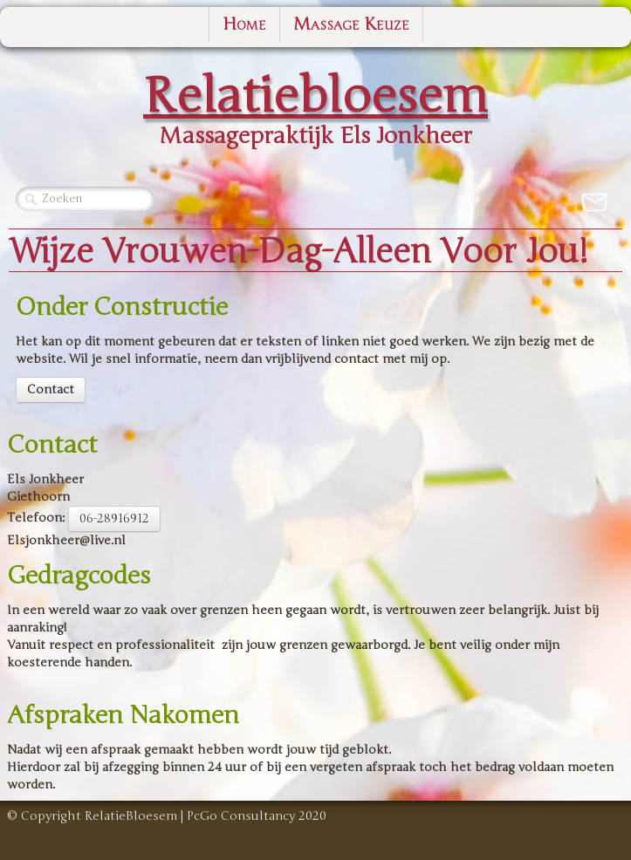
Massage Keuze (351, 24)
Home (244, 24)
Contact (50, 389)
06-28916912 (114, 518)
